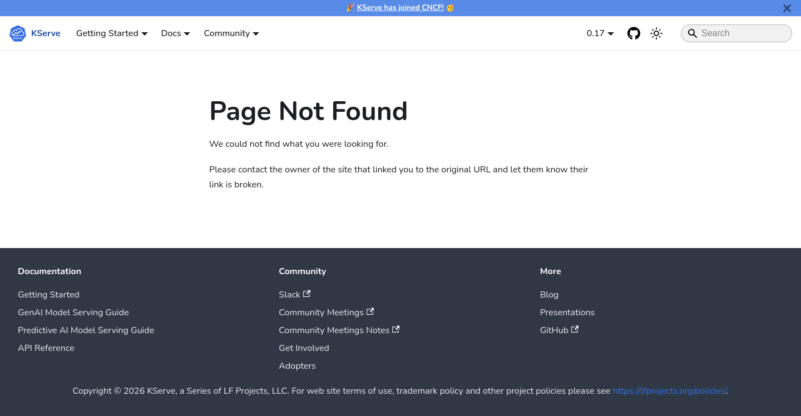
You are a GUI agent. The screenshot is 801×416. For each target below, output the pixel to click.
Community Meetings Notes (339, 330)
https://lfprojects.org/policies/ (669, 391)
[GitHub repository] (634, 33)
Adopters (297, 366)
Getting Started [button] (107, 33)
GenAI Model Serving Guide (73, 312)
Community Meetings (326, 312)
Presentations (567, 312)
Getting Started (49, 295)
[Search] (736, 33)
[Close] (787, 8)
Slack (294, 295)
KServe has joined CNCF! (400, 7)
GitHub (559, 330)
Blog (549, 295)
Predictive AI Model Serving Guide (86, 330)
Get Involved (304, 348)
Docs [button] (171, 33)
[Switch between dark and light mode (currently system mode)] (656, 33)
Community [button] (227, 33)
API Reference (46, 348)
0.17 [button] (596, 33)
